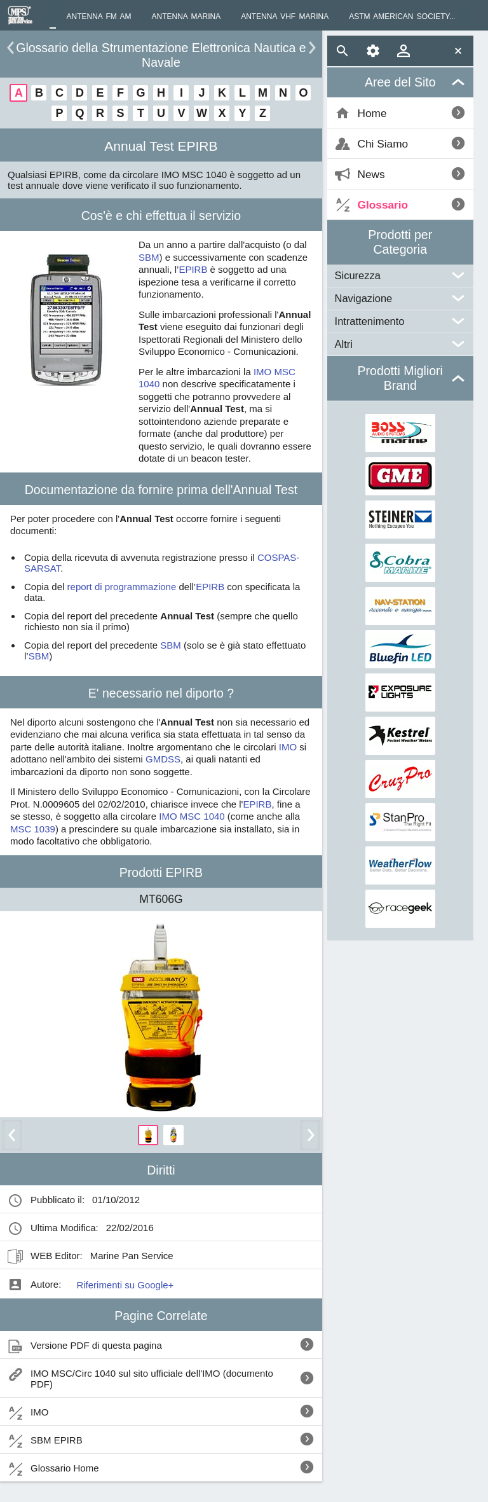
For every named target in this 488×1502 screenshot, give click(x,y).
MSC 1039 (32, 828)
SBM (149, 257)
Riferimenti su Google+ (124, 1284)
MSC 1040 (202, 816)
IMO (262, 371)
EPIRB (193, 269)
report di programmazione (122, 586)
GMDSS (163, 759)
